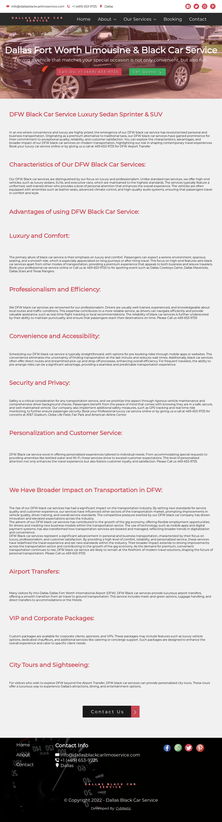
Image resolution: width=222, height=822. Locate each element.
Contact (198, 19)
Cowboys (166, 267)
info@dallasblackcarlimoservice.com (100, 755)
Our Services (140, 19)
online (55, 146)
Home (84, 19)
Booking (173, 19)
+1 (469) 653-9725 (79, 760)
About (107, 19)
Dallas (44, 593)
